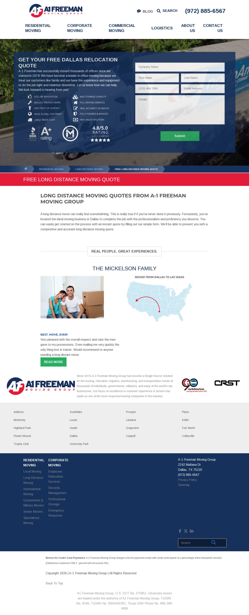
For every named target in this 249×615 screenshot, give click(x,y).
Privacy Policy (187, 480)
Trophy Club (21, 443)
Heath (73, 427)
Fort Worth (188, 427)
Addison (19, 412)
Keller (185, 419)
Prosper (131, 412)
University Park (79, 443)
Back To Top (54, 583)
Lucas (73, 419)
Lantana (131, 419)
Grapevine (132, 427)
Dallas (74, 435)
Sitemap (184, 485)
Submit (179, 136)
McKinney (19, 419)
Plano (185, 412)
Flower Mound (22, 435)
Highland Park (22, 427)
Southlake (76, 412)
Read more (53, 362)
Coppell (130, 435)
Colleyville (188, 435)
